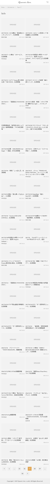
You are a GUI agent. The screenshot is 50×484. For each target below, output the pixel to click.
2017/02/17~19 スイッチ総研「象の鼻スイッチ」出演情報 (36, 81)
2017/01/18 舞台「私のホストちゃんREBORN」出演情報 (12, 461)
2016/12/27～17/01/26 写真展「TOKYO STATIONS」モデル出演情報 (36, 416)
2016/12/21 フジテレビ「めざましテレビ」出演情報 (37, 394)
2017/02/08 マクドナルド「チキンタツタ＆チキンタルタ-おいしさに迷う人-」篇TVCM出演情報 (37, 127)
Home (3, 7)
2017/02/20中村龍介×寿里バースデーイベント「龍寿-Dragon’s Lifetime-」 (12, 239)
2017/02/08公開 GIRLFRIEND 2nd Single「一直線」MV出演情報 (12, 150)
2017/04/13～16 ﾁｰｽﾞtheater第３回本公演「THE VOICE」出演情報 (12, 81)
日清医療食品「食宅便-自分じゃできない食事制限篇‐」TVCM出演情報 (12, 127)
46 (22, 473)
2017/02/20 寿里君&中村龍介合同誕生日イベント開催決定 (37, 284)
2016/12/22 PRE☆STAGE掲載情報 (11, 371)
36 (24, 469)
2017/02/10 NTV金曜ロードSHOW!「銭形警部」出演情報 (36, 217)
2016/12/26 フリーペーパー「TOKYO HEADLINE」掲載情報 (11, 349)
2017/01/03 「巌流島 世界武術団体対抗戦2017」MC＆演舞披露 (37, 327)
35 (19, 469)
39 (40, 469)
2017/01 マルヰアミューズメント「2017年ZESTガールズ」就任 (36, 238)
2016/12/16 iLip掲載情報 (8, 415)
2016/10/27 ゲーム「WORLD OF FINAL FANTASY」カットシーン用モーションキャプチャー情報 (37, 172)
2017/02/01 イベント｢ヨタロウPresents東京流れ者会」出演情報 (11, 262)
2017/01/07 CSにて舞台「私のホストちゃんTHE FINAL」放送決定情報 (12, 394)
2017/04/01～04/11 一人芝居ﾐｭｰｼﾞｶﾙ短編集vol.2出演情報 (37, 34)
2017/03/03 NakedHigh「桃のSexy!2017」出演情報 (34, 195)
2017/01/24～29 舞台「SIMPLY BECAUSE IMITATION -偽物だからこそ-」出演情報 (36, 350)
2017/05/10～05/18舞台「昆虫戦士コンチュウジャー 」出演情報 (12, 34)
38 (35, 469)
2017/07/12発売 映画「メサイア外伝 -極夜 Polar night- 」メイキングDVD (37, 104)
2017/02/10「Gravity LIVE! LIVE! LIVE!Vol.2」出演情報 (11, 217)
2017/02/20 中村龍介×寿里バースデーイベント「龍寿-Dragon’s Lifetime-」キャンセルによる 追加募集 (37, 57)
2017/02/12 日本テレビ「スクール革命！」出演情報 (37, 150)
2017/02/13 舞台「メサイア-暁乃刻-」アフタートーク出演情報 (11, 439)
